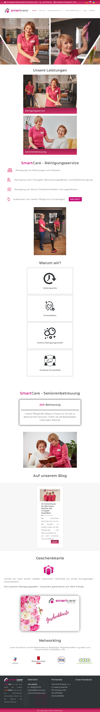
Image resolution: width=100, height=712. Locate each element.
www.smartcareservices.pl (36, 692)
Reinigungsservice (54, 10)
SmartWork (46, 512)
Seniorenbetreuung (72, 10)
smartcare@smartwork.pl (36, 689)
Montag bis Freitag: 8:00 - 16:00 (66, 2)
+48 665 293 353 (35, 686)
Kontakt (91, 10)
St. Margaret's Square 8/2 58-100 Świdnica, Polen (22, 2)
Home (34, 10)
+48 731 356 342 (47, 2)
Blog (85, 10)
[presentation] (13, 39)
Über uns (42, 10)
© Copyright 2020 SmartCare (50, 709)
